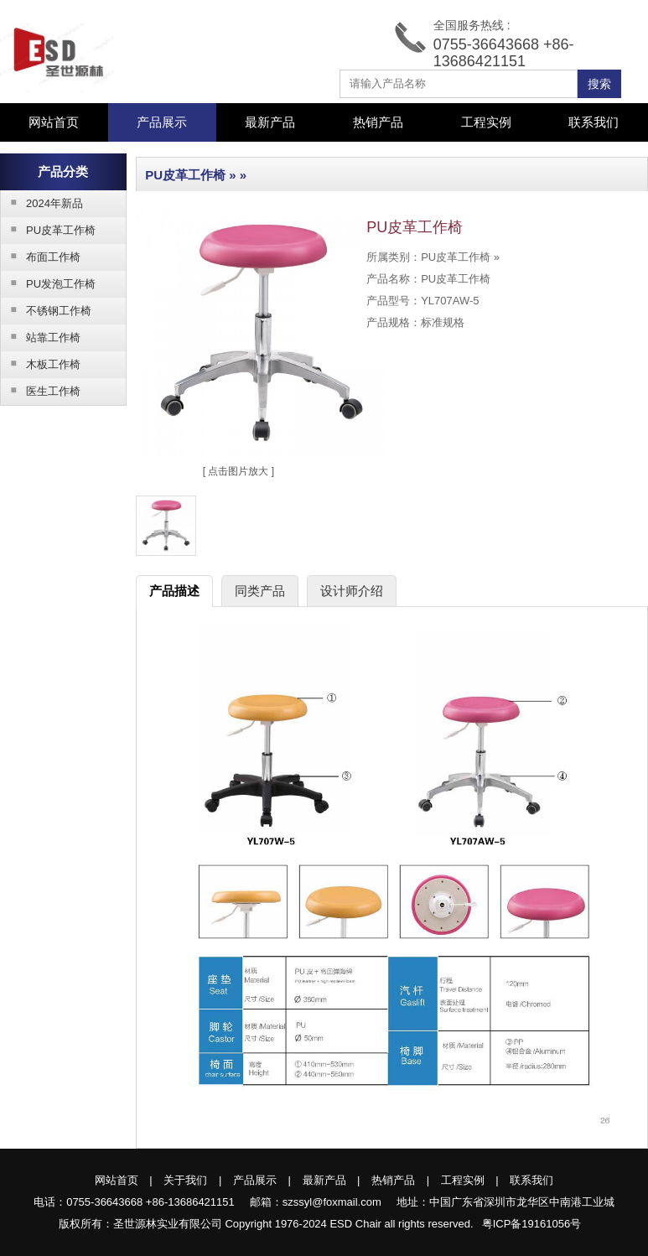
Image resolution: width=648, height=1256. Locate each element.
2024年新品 (42, 202)
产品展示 (255, 1180)
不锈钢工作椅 (46, 310)
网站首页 (54, 122)
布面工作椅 (40, 256)
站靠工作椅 (40, 337)
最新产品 (270, 122)
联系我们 (593, 122)
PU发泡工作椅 (48, 283)
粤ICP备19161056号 (532, 1223)
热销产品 (378, 122)
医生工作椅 (40, 390)
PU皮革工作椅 (48, 229)
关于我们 (185, 1180)
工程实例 (486, 122)
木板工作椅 (40, 363)
